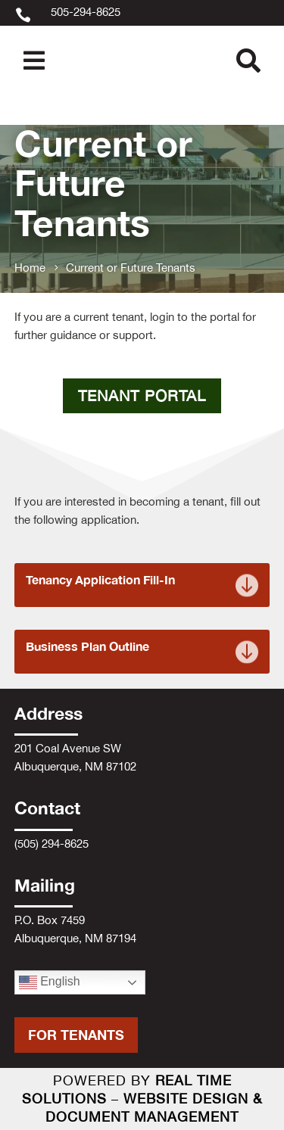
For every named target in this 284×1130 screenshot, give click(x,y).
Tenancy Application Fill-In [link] (100, 580)
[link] (142, 25)
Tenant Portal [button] (142, 395)
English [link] (49, 982)
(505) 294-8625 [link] (51, 843)
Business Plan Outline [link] (87, 646)
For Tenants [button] (76, 1034)
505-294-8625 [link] (85, 11)
